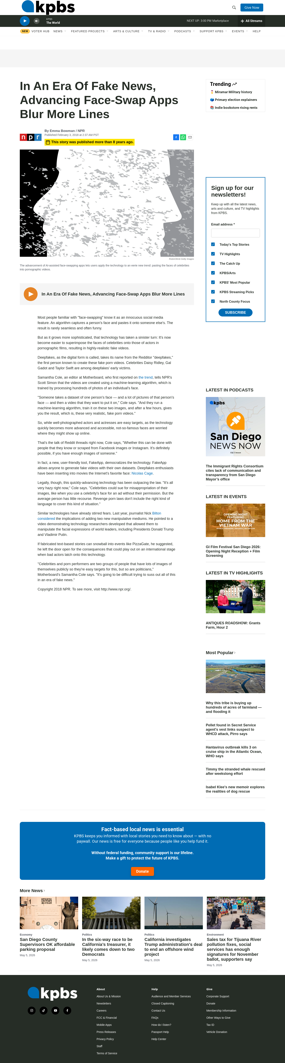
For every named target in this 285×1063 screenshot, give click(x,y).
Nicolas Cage (142, 473)
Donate (142, 871)
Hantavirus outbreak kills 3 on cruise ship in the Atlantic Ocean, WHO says (234, 751)
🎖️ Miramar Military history (231, 92)
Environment (215, 934)
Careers (101, 1010)
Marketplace (220, 28)
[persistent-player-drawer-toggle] (251, 29)
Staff (99, 1046)
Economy (26, 934)
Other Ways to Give (218, 1017)
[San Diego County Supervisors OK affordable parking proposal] (49, 913)
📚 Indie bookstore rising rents (233, 108)
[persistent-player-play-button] (24, 29)
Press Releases (106, 1032)
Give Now (253, 10)
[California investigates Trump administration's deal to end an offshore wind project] (173, 913)
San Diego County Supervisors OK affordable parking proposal (47, 944)
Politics (87, 934)
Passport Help (160, 1032)
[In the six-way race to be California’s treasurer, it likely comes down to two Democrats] (111, 913)
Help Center (158, 1039)
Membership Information (221, 1010)
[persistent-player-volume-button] (36, 28)
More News (33, 890)
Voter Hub (40, 41)
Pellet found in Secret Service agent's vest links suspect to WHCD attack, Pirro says (231, 729)
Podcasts (182, 41)
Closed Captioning (162, 1003)
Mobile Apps (104, 1024)
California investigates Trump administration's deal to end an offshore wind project (173, 947)
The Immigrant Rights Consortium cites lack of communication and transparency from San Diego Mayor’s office (234, 472)
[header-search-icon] (235, 10)
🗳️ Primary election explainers (233, 100)
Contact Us (158, 1010)
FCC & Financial (107, 1017)
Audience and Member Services (171, 996)
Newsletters (104, 1003)
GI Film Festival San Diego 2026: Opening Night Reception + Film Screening (233, 551)
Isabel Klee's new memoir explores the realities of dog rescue (235, 789)
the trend (146, 377)
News (58, 41)
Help (257, 41)
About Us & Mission (109, 996)
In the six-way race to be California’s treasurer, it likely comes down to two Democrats (108, 947)
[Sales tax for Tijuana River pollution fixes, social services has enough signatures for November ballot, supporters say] (236, 913)
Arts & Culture (126, 41)
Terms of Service (107, 1053)
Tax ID (210, 1024)
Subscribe (235, 313)
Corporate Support (217, 996)
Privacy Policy (105, 1039)
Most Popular (221, 652)
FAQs (154, 1017)
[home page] (46, 10)
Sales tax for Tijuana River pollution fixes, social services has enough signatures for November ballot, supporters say (234, 949)
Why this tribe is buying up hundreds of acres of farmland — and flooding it (234, 707)
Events (238, 41)
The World (53, 30)
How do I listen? (161, 1024)
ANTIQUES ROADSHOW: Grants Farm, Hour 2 (233, 625)
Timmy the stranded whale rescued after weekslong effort (235, 771)
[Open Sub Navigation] (65, 41)
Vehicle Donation (216, 1032)
